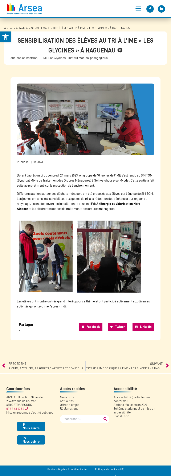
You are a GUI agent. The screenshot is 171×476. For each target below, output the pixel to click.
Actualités (22, 28)
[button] (138, 8)
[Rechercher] (105, 419)
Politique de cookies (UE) (109, 469)
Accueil (8, 28)
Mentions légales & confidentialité (67, 469)
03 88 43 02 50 (15, 409)
